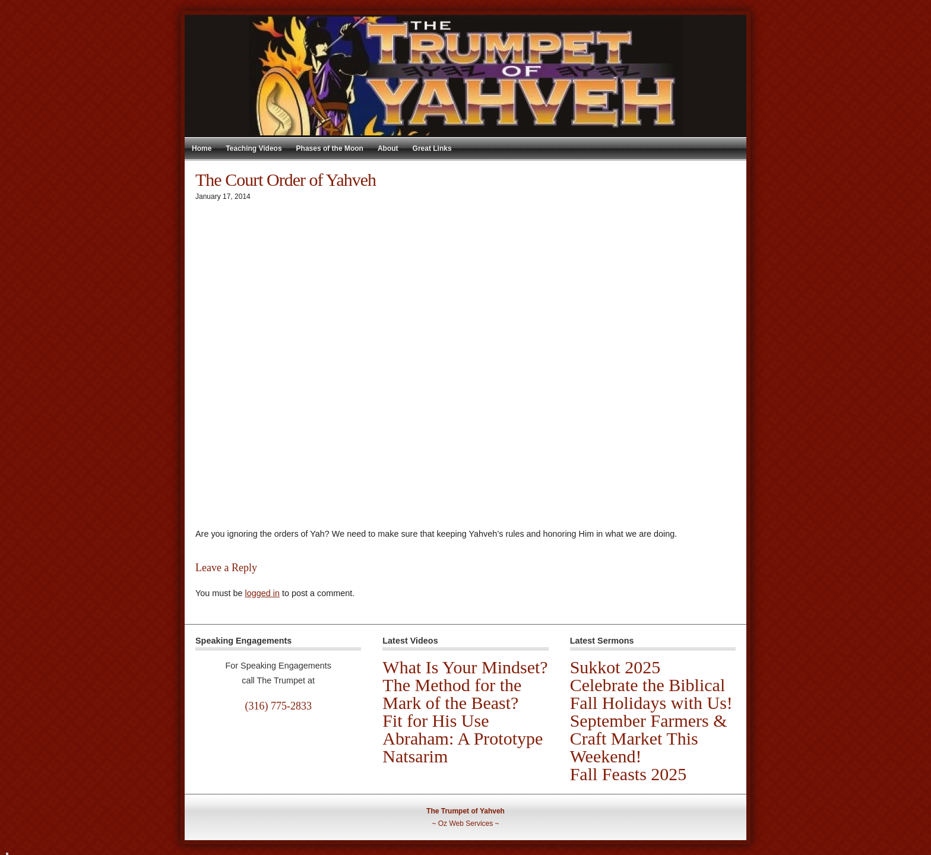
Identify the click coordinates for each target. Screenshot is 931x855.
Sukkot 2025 (615, 667)
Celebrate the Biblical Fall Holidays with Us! (651, 693)
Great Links (432, 148)
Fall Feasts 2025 (628, 774)
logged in (262, 593)
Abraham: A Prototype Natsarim (462, 747)
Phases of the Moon (329, 148)
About (388, 148)
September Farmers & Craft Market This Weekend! (648, 738)
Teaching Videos (253, 148)
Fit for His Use (435, 720)
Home (201, 148)
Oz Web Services (465, 823)
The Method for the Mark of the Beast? (451, 693)
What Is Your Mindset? (464, 667)
